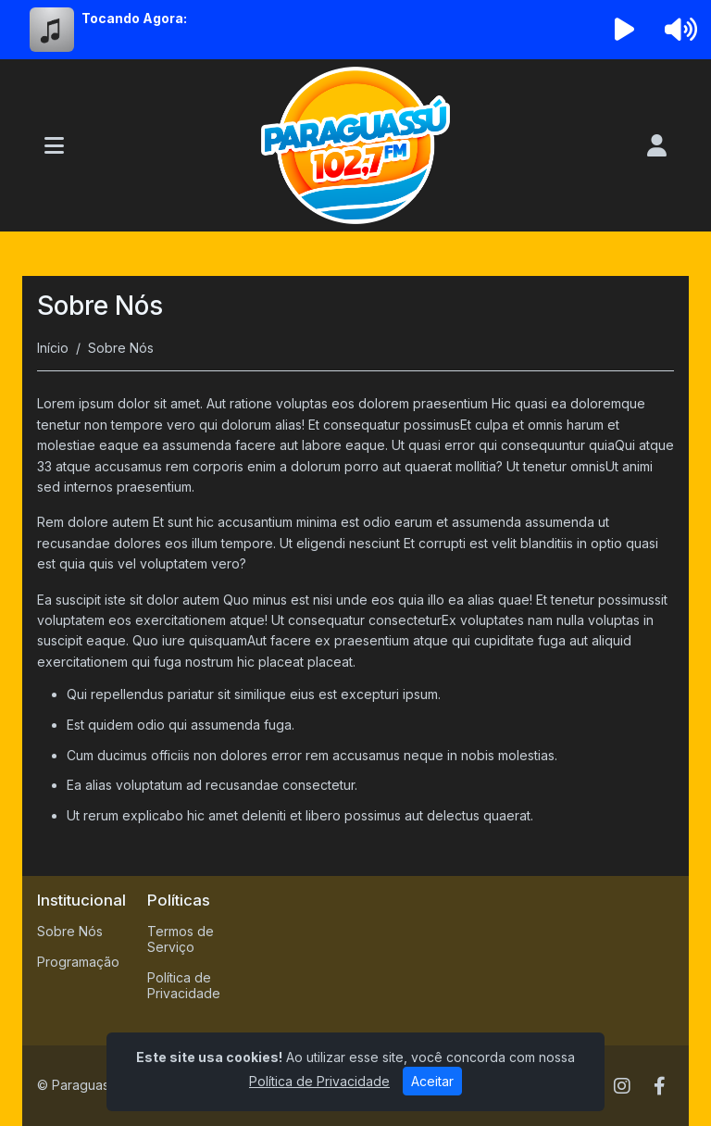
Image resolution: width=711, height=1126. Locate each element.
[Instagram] (622, 1086)
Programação (78, 962)
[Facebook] (660, 1086)
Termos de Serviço (180, 939)
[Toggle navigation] (54, 145)
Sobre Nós (70, 931)
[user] (657, 145)
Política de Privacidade (183, 985)
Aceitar (432, 1081)
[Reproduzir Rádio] (625, 29)
